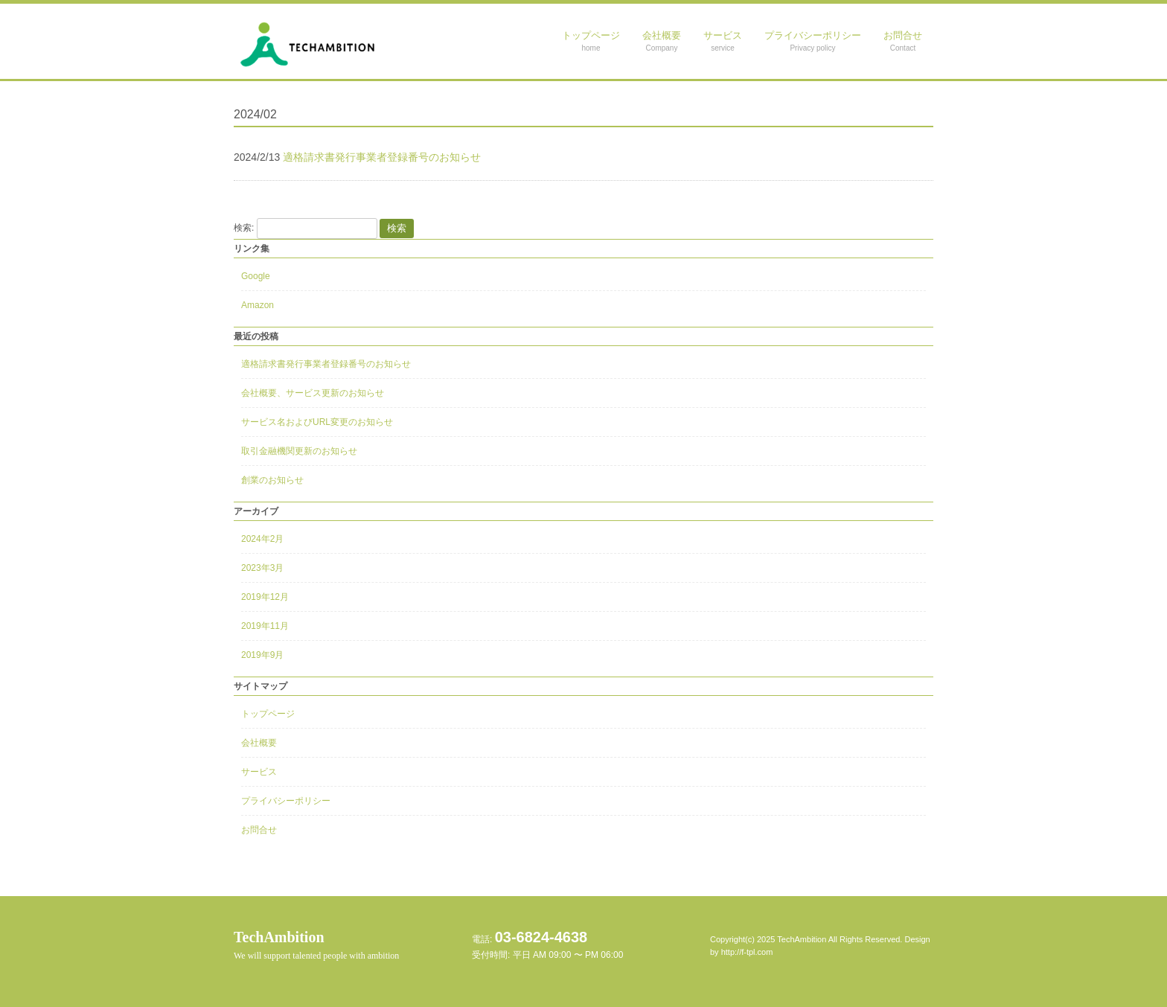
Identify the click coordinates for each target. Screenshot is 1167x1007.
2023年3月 (262, 568)
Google (255, 276)
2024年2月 (262, 539)
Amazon (257, 305)
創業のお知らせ (272, 480)
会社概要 (259, 743)
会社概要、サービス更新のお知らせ (312, 393)
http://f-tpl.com (747, 951)
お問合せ (259, 830)
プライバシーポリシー (285, 801)
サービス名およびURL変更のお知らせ (317, 422)
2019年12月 (265, 597)
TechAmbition (316, 945)
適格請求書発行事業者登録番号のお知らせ (326, 364)
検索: (244, 228)
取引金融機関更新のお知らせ (299, 451)
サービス (259, 772)
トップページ (268, 714)
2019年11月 (265, 626)
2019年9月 (262, 655)
